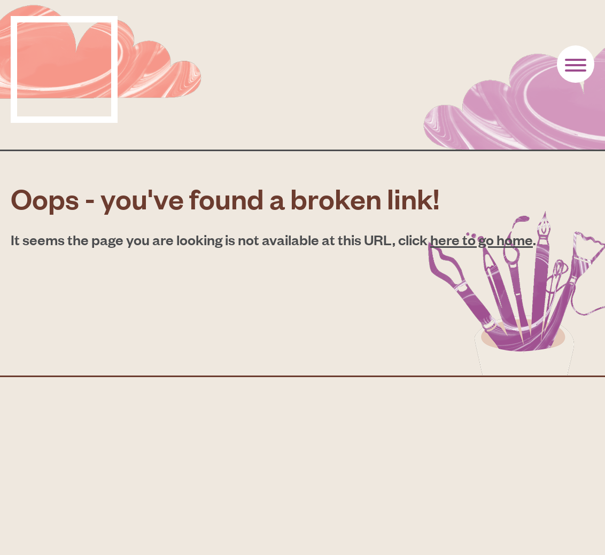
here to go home (481, 239)
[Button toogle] (575, 64)
